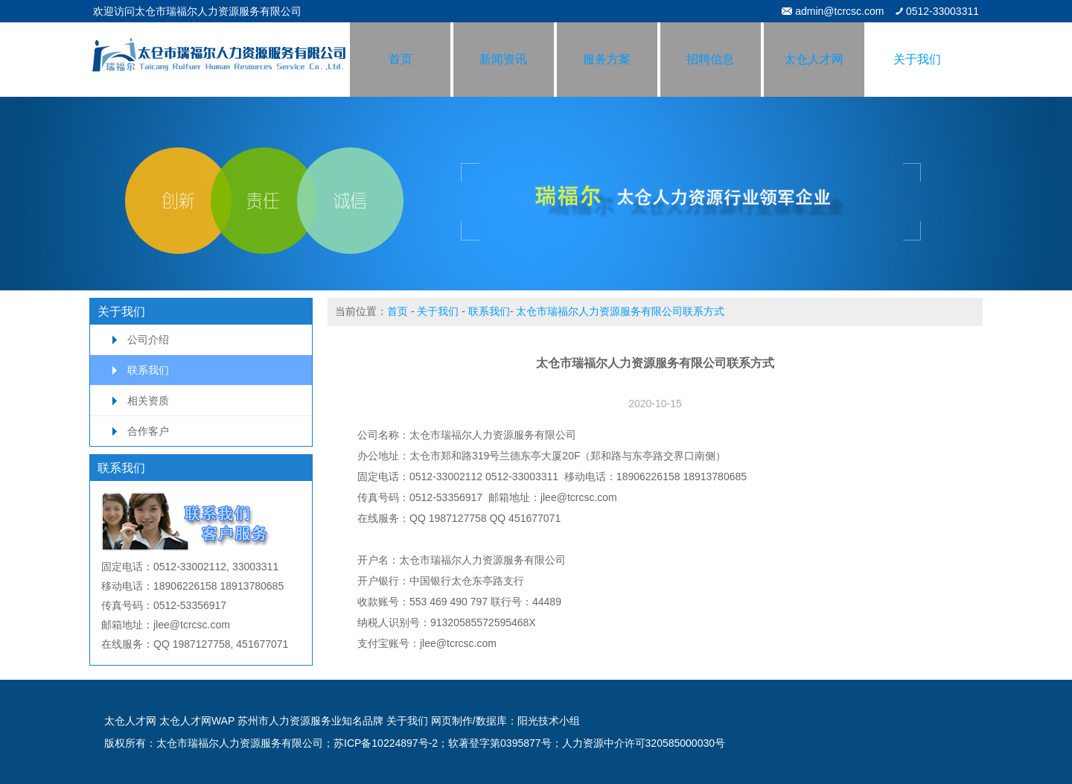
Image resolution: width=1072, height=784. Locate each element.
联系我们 (148, 370)
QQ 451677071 (525, 518)
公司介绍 (148, 339)
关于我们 (438, 311)
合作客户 (148, 431)
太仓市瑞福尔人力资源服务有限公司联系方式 (620, 311)
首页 (397, 311)
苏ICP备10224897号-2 (386, 743)
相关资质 (148, 401)
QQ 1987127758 (448, 518)
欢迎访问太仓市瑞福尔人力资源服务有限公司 (197, 11)
